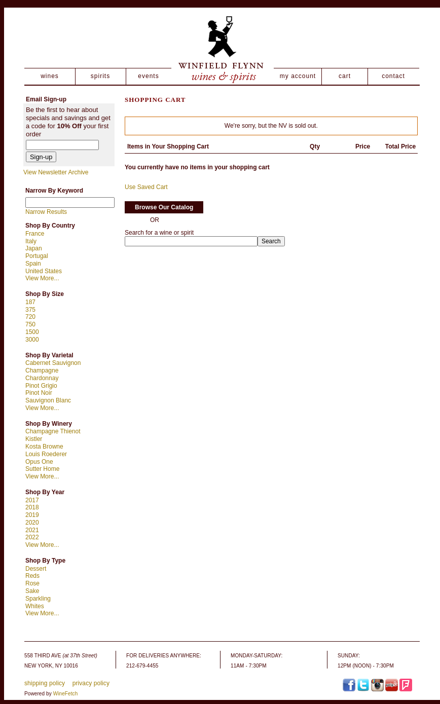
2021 (32, 530)
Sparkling (38, 598)
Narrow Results (46, 211)
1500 (32, 332)
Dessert (35, 568)
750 (30, 324)
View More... (42, 278)
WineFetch (65, 693)
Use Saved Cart (146, 187)
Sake (32, 591)
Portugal (36, 256)
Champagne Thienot (53, 431)
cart (345, 76)
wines (50, 76)
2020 (32, 522)
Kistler (33, 438)
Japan (33, 248)
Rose (32, 583)
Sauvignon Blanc (48, 400)
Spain (33, 263)
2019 (32, 514)
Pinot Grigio (41, 385)
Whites (34, 606)
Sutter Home (42, 468)
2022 (32, 537)
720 (30, 316)
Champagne (41, 370)
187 (30, 302)
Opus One (39, 461)
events (148, 76)
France (34, 233)
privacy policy (90, 683)
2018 (32, 507)
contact (393, 76)
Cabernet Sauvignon (53, 362)
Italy (30, 241)
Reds (32, 575)
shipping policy (44, 683)
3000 (32, 339)
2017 (32, 500)
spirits (100, 76)
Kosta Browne (44, 446)
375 (30, 309)
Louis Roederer (46, 454)
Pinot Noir (38, 392)
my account (298, 76)
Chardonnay (41, 378)
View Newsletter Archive (56, 172)
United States (43, 271)
